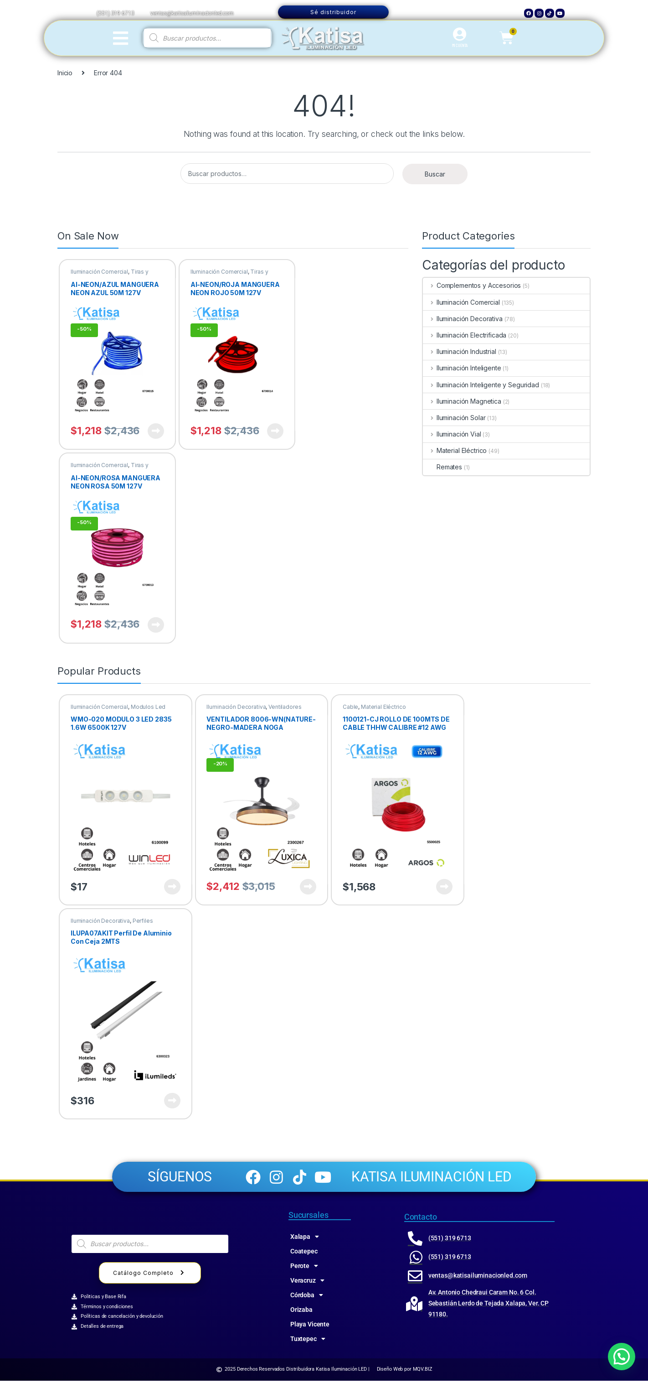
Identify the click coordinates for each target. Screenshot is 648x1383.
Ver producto (156, 431)
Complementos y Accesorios (472, 285)
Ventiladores (284, 706)
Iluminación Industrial (459, 351)
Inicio (64, 73)
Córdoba (306, 1297)
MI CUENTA (460, 45)
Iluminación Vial (452, 434)
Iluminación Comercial (99, 271)
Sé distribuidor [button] (333, 12)
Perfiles (143, 920)
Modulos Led (148, 706)
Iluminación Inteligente (462, 368)
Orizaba (301, 1311)
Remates (442, 467)
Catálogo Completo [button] (150, 1274)
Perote (304, 1268)
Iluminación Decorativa (463, 318)
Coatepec (304, 1253)
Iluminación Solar (454, 417)
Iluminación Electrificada (464, 335)
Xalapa (304, 1239)
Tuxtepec (307, 1341)
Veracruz (307, 1282)
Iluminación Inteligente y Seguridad (481, 385)
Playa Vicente (309, 1326)
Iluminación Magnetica (462, 401)
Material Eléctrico (455, 450)
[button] (621, 1356)
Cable (350, 706)
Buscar (435, 174)
